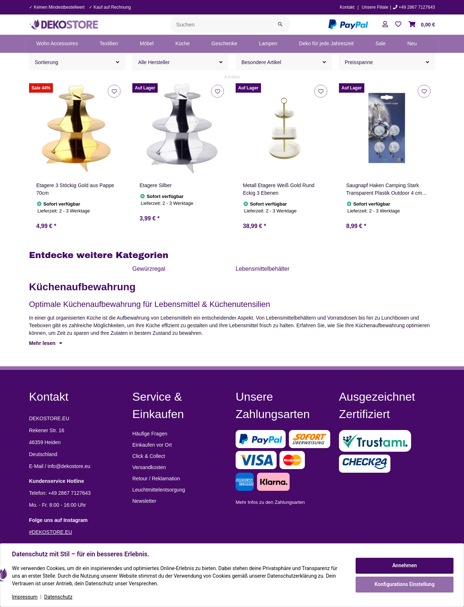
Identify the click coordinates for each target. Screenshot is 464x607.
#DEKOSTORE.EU (50, 532)
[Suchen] (220, 24)
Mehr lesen (45, 343)
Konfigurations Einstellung (404, 584)
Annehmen (404, 565)
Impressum (24, 597)
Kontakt (347, 7)
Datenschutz (58, 597)
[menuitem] (57, 44)
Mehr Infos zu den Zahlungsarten (270, 502)
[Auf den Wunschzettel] (114, 91)
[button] (385, 24)
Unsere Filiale (375, 7)
